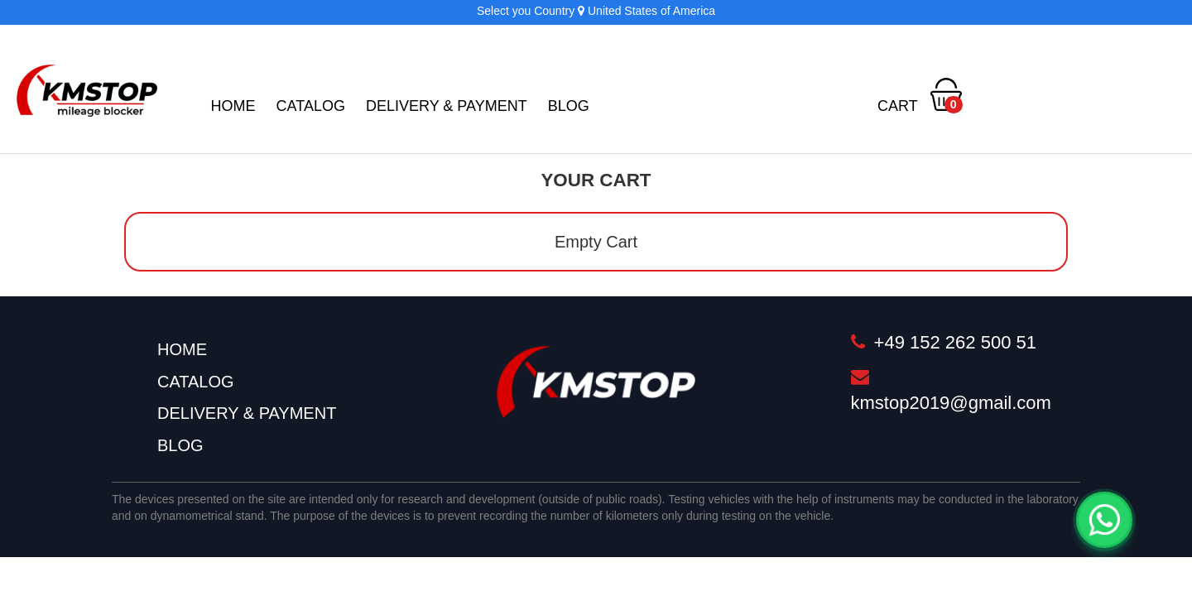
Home (233, 106)
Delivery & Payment (446, 106)
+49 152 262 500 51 (943, 342)
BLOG (568, 106)
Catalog (310, 106)
